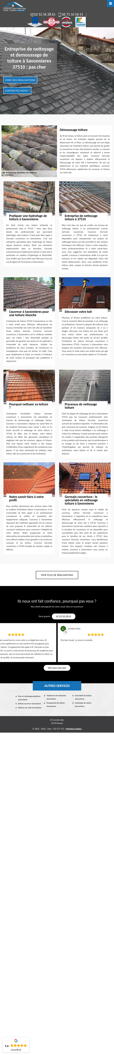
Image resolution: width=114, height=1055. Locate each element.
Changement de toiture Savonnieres (55, 704)
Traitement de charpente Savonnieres (56, 697)
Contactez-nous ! (17, 90)
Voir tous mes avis (57, 667)
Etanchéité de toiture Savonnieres (83, 697)
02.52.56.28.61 (63, 616)
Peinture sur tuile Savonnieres (30, 707)
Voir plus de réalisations (57, 575)
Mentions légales (74, 728)
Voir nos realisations (20, 80)
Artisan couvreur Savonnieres (29, 703)
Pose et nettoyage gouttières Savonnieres (29, 698)
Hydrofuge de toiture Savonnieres (83, 704)
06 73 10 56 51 (70, 14)
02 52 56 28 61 (42, 14)
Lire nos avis (16, 1050)
